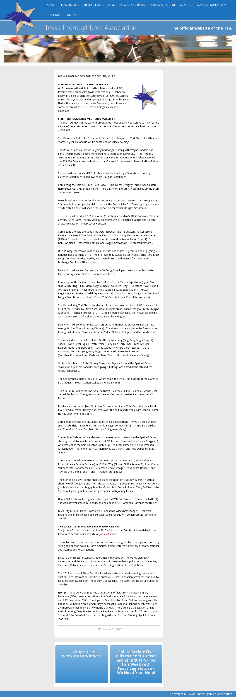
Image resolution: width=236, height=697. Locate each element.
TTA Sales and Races (131, 4)
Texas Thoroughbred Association (91, 28)
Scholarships (159, 4)
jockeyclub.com (108, 534)
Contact (72, 14)
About (51, 4)
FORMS (110, 4)
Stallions (54, 14)
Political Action (181, 4)
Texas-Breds (69, 4)
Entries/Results (93, 4)
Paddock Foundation (211, 4)
